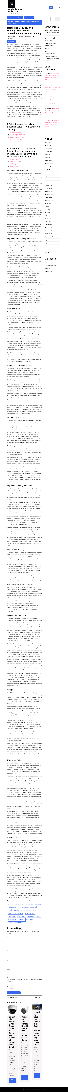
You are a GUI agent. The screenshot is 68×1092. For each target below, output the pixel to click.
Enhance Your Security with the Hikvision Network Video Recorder (52, 32)
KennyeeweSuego (50, 96)
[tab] (51, 7)
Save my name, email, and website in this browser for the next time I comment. (24, 980)
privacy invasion (29, 913)
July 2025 (47, 169)
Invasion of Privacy (14, 159)
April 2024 (47, 215)
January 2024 (48, 224)
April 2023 (47, 252)
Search (47, 19)
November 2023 (49, 230)
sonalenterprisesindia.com (15, 10)
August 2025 (48, 166)
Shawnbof (47, 85)
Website (9, 969)
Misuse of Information (15, 161)
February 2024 (48, 221)
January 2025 (48, 188)
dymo (46, 262)
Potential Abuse (14, 166)
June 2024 (47, 209)
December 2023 (49, 227)
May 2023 (47, 249)
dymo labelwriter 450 (50, 265)
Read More (13, 1081)
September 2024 (49, 200)
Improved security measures (17, 141)
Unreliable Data (14, 164)
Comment (10, 936)
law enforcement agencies (15, 913)
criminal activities (26, 901)
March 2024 (48, 218)
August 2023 (48, 240)
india (9, 910)
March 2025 (48, 182)
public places (11, 916)
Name (9, 950)
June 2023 (47, 246)
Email (9, 960)
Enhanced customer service (17, 137)
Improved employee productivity (18, 134)
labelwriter (47, 268)
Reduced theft (13, 136)
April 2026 (47, 142)
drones (36, 901)
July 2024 (47, 206)
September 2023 (49, 236)
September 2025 (49, 163)
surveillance (29, 919)
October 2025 (48, 160)
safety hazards (12, 919)
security (21, 919)
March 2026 (48, 145)
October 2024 (48, 197)
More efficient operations (16, 139)
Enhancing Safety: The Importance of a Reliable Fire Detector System (51, 101)
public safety (21, 916)
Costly (11, 163)
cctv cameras (15, 901)
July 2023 (47, 243)
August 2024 (48, 203)
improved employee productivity (27, 907)
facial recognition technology (33, 904)
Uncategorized (29, 17)
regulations (31, 916)
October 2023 (48, 233)
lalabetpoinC (48, 120)
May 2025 (47, 176)
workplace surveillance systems (17, 922)
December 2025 (49, 154)
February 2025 (48, 185)
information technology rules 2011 (23, 910)
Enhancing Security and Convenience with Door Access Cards (51, 38)
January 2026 (48, 151)
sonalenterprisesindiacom (25, 36)
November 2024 (49, 194)
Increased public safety (15, 132)
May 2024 (47, 212)
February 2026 (48, 148)
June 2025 (47, 173)
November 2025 (49, 157)
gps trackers (12, 907)
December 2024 (49, 191)
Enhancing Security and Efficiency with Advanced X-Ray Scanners (52, 58)
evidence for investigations (15, 904)
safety (38, 916)
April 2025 (47, 179)
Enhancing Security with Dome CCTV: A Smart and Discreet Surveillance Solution (12, 1033)
